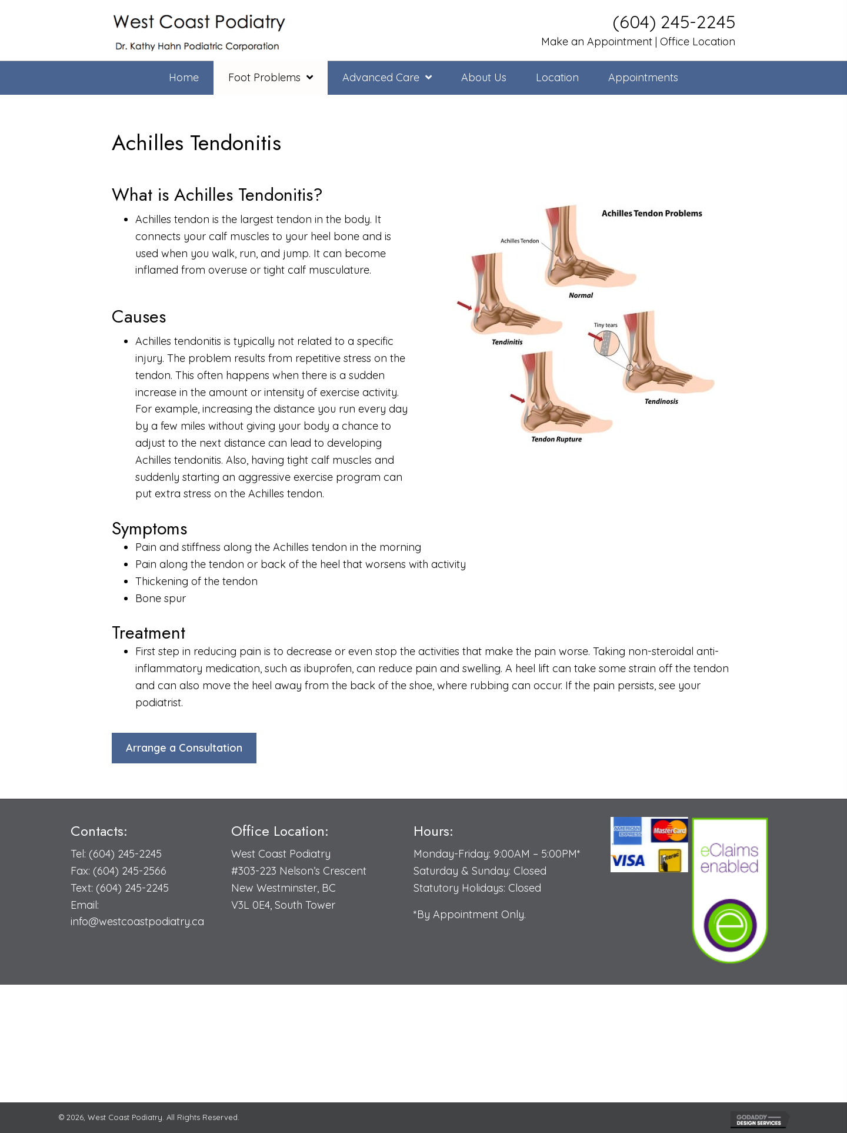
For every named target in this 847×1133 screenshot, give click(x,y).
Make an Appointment (595, 41)
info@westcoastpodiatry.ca (137, 921)
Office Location (697, 41)
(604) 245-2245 (673, 22)
